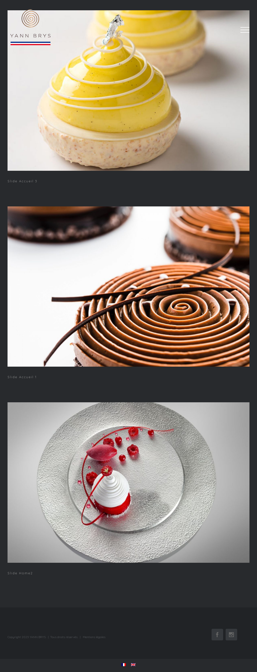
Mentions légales (94, 637)
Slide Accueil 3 (22, 181)
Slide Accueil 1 (22, 377)
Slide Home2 (20, 573)
